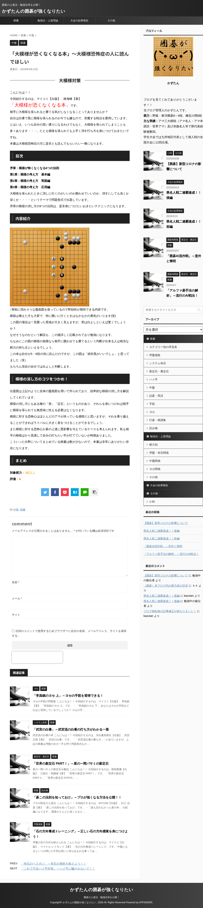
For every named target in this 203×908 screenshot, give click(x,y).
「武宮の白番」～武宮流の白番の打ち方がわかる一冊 (71, 729)
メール (17, 598)
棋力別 (153, 444)
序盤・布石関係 (159, 452)
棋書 (16, 20)
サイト (16, 614)
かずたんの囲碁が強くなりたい (33, 11)
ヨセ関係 (154, 469)
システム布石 (157, 363)
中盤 (16, 509)
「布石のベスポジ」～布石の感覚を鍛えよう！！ (53, 863)
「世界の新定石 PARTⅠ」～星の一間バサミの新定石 (71, 763)
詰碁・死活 (156, 395)
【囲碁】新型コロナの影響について (166, 523)
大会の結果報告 (79, 20)
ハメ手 (153, 379)
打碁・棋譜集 (157, 420)
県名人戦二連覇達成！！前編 (162, 538)
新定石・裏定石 (159, 371)
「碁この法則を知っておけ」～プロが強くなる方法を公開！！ (77, 797)
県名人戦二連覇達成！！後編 (162, 530)
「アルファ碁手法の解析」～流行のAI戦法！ (171, 553)
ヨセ (152, 412)
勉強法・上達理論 (47, 20)
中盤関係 (154, 460)
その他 (111, 20)
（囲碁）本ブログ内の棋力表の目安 (166, 585)
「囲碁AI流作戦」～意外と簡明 (163, 546)
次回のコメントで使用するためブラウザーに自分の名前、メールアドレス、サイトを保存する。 (69, 633)
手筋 (152, 403)
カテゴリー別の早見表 (163, 347)
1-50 (152, 501)
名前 (15, 582)
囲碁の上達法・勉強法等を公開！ (101, 897)
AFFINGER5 (145, 902)
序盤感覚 (154, 355)
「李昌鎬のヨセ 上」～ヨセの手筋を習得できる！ (68, 695)
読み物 (153, 428)
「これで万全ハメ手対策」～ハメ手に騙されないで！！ (58, 868)
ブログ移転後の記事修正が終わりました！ (170, 611)
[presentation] (37, 657)
